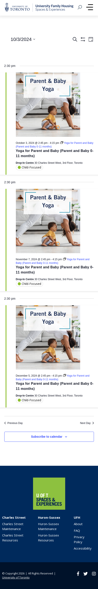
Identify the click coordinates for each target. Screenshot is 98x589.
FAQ (77, 530)
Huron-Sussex (49, 517)
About (78, 524)
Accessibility (83, 548)
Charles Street (14, 517)
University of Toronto (16, 577)
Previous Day (13, 423)
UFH (77, 517)
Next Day (87, 423)
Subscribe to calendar (46, 436)
